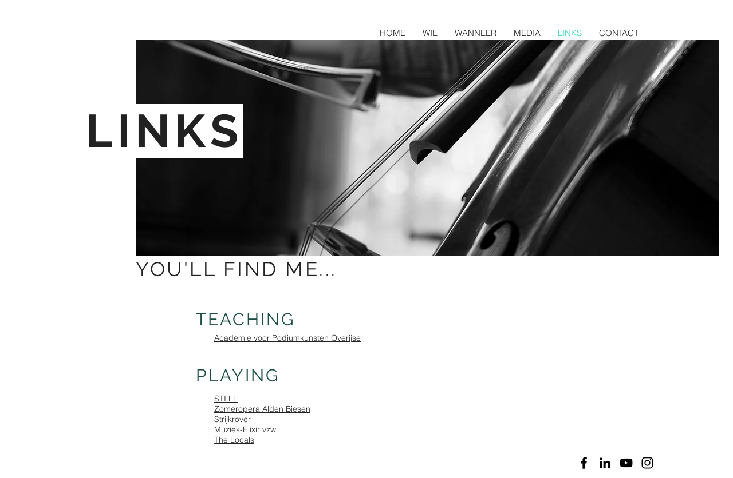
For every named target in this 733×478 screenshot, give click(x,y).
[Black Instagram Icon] (647, 463)
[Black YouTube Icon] (626, 463)
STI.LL (226, 398)
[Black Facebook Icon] (584, 463)
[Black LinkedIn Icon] (605, 463)
